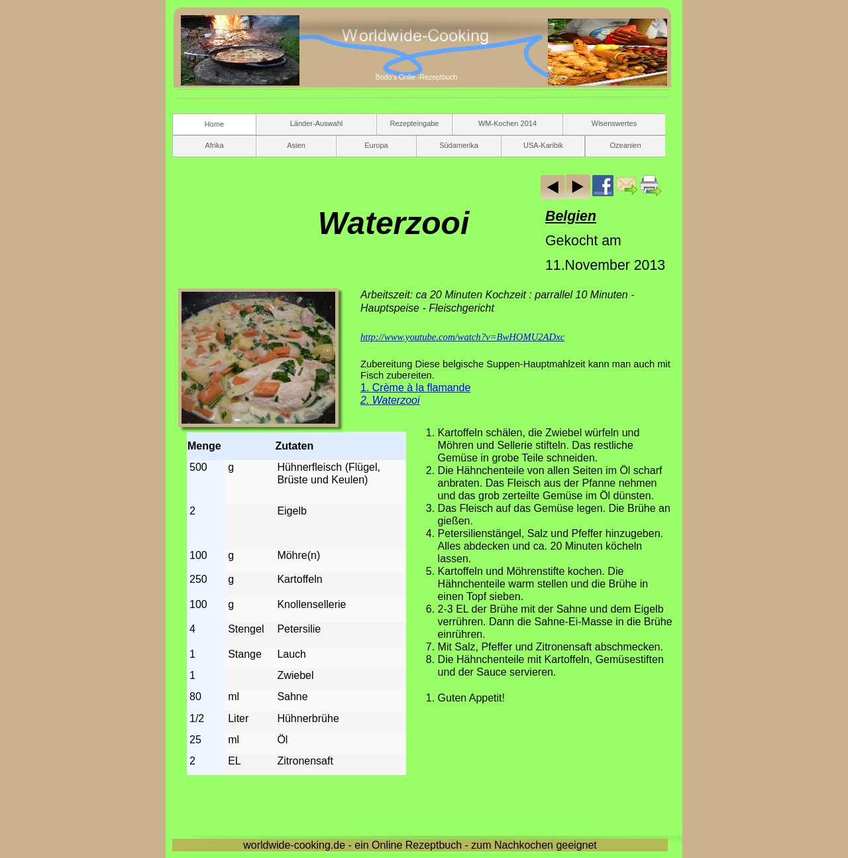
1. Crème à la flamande (415, 387)
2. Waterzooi (390, 400)
